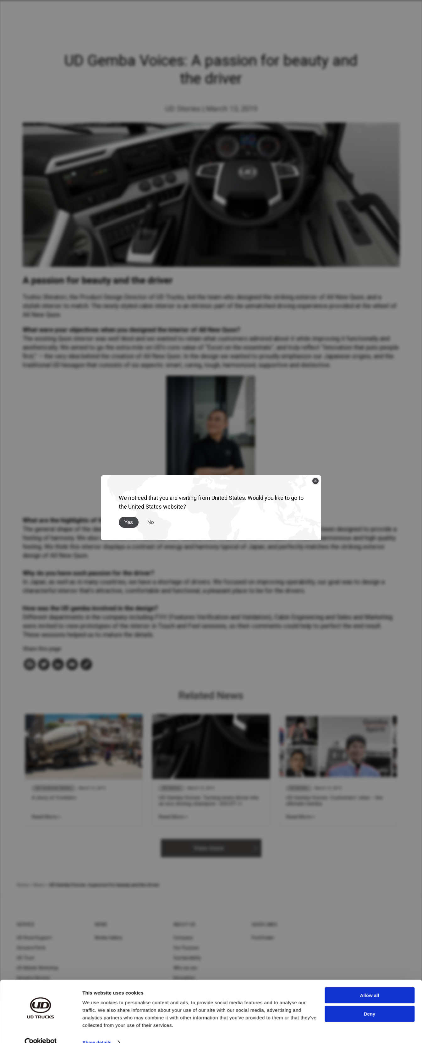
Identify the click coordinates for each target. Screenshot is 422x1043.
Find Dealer (263, 937)
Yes (128, 522)
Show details (97, 1030)
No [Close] (150, 522)
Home (23, 884)
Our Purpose (186, 947)
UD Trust (25, 957)
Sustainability (187, 957)
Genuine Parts (31, 947)
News (38, 884)
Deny (369, 1001)
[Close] (315, 481)
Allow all (369, 983)
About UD (184, 924)
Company (183, 937)
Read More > (46, 817)
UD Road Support (34, 937)
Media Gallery (109, 937)
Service (26, 924)
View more (209, 848)
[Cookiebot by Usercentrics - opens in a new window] (40, 1030)
